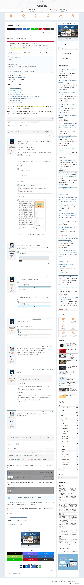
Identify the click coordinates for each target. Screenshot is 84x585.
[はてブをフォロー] (32, 566)
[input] (68, 48)
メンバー (16, 118)
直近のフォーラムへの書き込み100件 (18, 517)
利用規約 (56, 581)
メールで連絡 (50, 581)
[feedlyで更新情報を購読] (40, 566)
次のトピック (50, 437)
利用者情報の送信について (73, 581)
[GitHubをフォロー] (34, 566)
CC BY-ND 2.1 (11, 502)
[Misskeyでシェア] (15, 556)
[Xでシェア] (11, 29)
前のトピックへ (42, 437)
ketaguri (17, 455)
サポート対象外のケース (15, 92)
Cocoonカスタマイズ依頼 (16, 102)
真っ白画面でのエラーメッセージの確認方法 (20, 98)
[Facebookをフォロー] (29, 566)
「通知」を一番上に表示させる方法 (67, 160)
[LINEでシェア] (34, 29)
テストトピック (33, 508)
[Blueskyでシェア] (46, 553)
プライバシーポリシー (63, 581)
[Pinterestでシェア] (42, 29)
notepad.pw (36, 96)
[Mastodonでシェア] (30, 553)
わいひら (15, 132)
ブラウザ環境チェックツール (16, 100)
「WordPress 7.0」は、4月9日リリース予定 (34, 455)
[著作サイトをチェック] (21, 566)
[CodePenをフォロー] (37, 566)
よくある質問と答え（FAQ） (16, 90)
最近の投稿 (23, 118)
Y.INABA (61, 102)
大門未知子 (61, 184)
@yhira (22, 378)
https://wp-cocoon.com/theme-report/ (17, 77)
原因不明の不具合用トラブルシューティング (20, 94)
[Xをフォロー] (24, 566)
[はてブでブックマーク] (26, 29)
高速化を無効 (38, 45)
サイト (12, 253)
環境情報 (25, 48)
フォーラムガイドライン (15, 88)
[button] (50, 29)
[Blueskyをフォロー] (26, 566)
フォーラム (10, 118)
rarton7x (61, 170)
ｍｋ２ (12, 144)
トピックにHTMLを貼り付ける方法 (18, 96)
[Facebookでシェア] (18, 29)
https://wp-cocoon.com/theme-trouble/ (17, 81)
